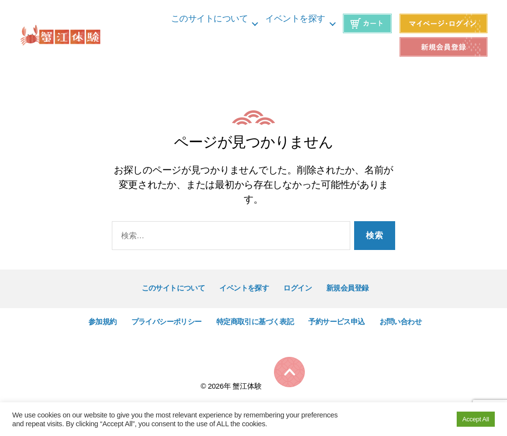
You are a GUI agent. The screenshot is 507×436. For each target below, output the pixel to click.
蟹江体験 (246, 386)
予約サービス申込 (336, 321)
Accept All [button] (476, 419)
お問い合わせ (401, 321)
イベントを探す (295, 18)
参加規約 (102, 321)
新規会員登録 (347, 288)
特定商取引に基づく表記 (255, 321)
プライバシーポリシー (166, 321)
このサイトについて (209, 18)
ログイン (297, 288)
